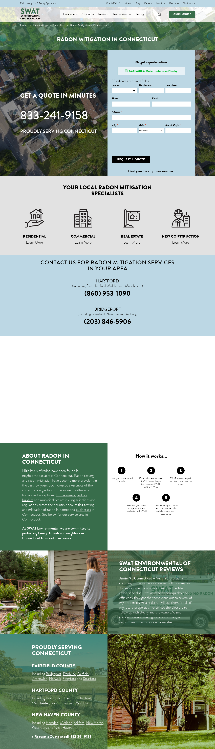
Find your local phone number (151, 171)
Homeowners (71, 14)
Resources (174, 3)
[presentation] (137, 142)
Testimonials (189, 3)
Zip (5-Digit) (173, 124)
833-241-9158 (54, 115)
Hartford (84, 698)
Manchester (40, 703)
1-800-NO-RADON (30, 18)
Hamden (52, 722)
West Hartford (85, 703)
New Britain (59, 703)
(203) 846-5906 (107, 321)
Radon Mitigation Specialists (49, 25)
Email (155, 98)
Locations (160, 3)
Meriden (66, 722)
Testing (142, 14)
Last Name (171, 85)
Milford (79, 722)
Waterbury (39, 727)
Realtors (105, 14)
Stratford (89, 678)
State (142, 124)
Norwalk (55, 678)
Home (23, 25)
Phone (116, 98)
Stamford (69, 678)
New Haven (94, 722)
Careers (148, 3)
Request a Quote (46, 736)
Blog (138, 3)
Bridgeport (53, 673)
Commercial (90, 14)
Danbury (69, 673)
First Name (145, 85)
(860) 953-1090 (107, 293)
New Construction (124, 14)
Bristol (50, 698)
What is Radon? (113, 3)
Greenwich (39, 678)
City (115, 124)
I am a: (116, 85)
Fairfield (83, 673)
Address (117, 111)
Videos (128, 3)
